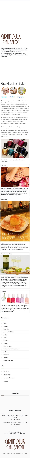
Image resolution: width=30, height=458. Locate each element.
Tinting (5, 337)
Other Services (7, 346)
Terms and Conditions (9, 378)
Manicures (6, 354)
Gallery (5, 323)
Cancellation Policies (9, 332)
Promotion (6, 329)
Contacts (6, 357)
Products (6, 326)
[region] (15, 69)
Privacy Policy (7, 374)
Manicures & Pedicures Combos (12, 349)
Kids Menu (6, 340)
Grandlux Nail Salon (8, 360)
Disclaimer (6, 371)
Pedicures (6, 352)
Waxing (5, 343)
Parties (5, 334)
